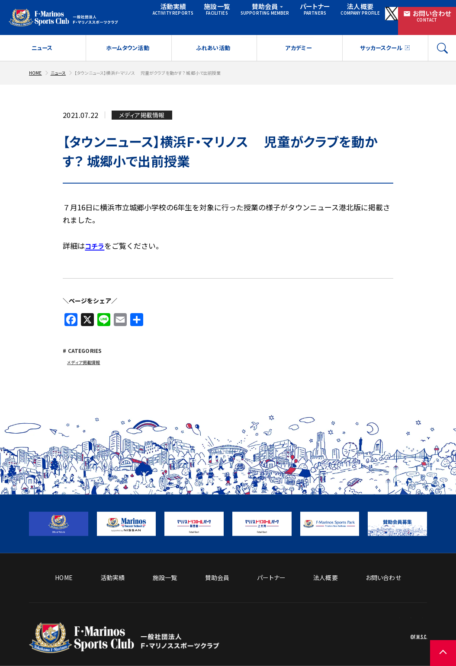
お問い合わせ (426, 11)
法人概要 (338, 11)
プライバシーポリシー (398, 619)
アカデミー (298, 41)
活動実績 (163, 11)
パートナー (296, 11)
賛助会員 (252, 11)
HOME (36, 65)
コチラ (96, 238)
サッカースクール (380, 41)
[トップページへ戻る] (124, 637)
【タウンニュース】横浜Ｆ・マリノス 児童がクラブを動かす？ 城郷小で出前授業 (168, 65)
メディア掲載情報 (86, 355)
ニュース (42, 41)
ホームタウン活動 (127, 41)
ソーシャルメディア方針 (327, 606)
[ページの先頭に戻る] (430, 640)
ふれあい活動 (213, 41)
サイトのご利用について (396, 606)
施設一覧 (204, 11)
